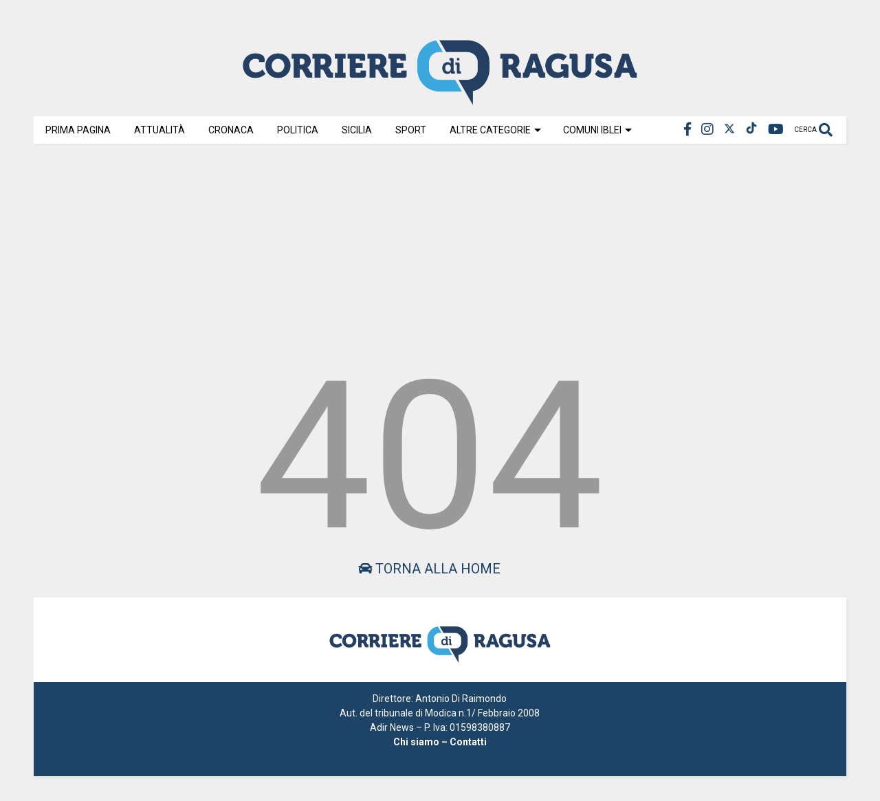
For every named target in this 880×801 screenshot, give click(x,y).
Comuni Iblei (597, 129)
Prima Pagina (78, 129)
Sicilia (357, 129)
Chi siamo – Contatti (440, 741)
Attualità (159, 129)
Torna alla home (429, 568)
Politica (297, 129)
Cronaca (231, 129)
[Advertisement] (440, 249)
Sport (410, 129)
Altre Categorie (495, 129)
